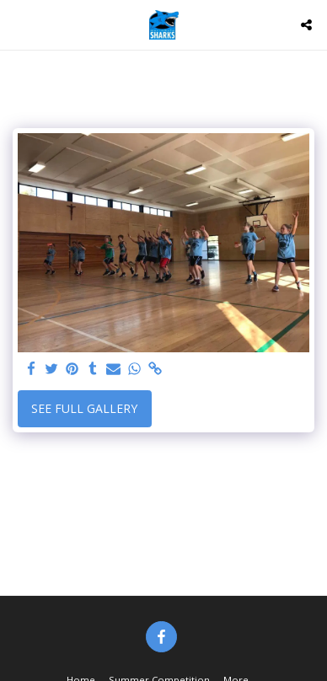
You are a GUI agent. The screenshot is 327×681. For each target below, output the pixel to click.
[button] (18, 24)
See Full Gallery (84, 408)
